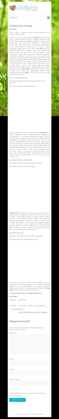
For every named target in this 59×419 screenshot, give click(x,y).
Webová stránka (14, 379)
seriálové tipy (22, 300)
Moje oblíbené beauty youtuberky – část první (34, 312)
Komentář (13, 333)
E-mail (11, 369)
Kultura (30, 305)
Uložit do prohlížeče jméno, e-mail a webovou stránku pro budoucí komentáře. (27, 394)
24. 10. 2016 (22, 305)
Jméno (11, 359)
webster (40, 414)
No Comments (40, 305)
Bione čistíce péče (16, 309)
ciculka (14, 305)
